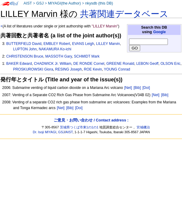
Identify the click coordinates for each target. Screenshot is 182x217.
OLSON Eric (170, 63)
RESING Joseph (68, 69)
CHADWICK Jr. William (52, 63)
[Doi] (146, 88)
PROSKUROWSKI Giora (33, 69)
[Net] (128, 88)
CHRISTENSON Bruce (24, 56)
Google (159, 32)
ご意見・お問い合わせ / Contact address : (91, 120)
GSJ (40, 3)
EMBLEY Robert (56, 44)
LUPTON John (25, 49)
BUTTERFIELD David (24, 44)
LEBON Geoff (147, 63)
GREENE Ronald (120, 63)
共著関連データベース (124, 14)
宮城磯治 (143, 127)
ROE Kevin (93, 69)
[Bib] (137, 88)
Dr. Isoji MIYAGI (44, 132)
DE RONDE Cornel (88, 63)
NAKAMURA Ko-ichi (55, 49)
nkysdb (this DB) (99, 3)
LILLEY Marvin (108, 44)
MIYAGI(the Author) (64, 3)
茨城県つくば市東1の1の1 (79, 127)
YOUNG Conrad (117, 69)
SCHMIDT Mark (87, 56)
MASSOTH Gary (58, 56)
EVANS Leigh (83, 44)
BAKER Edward (19, 63)
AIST (27, 3)
